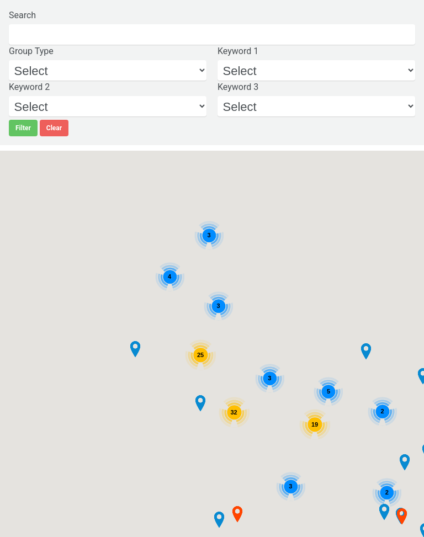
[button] (135, 349)
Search (22, 15)
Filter (23, 128)
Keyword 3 (238, 87)
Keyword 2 (29, 87)
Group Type (31, 51)
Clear (54, 128)
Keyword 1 (238, 51)
